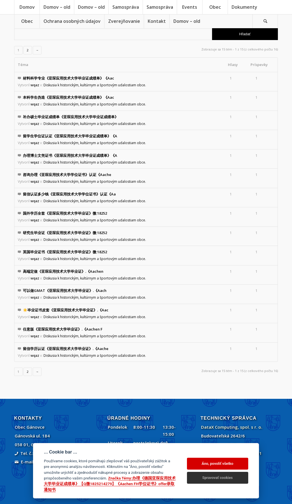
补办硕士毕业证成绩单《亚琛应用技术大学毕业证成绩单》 (70, 116)
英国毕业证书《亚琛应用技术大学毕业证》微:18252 (65, 251)
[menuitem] (27, 7)
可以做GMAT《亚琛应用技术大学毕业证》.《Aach (64, 290)
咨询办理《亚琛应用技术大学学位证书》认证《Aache (67, 174)
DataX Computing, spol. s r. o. (231, 427)
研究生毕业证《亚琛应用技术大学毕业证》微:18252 (65, 232)
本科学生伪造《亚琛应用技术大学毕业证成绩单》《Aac (68, 97)
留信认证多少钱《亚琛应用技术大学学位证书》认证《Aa (69, 194)
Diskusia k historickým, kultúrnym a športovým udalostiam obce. (94, 85)
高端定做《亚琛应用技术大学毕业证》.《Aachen (63, 271)
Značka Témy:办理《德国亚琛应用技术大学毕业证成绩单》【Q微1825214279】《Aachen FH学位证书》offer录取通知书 (109, 484)
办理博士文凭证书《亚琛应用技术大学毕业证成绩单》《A (70, 155)
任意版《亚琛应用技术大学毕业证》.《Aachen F (63, 329)
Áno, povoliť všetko (217, 463)
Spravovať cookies (217, 478)
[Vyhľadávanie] (265, 21)
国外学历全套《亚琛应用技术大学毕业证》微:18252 (65, 213)
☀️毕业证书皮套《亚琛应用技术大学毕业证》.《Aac (65, 309)
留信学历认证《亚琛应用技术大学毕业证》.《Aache (65, 348)
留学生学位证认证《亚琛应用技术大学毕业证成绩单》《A (70, 135)
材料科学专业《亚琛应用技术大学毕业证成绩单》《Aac (68, 78)
